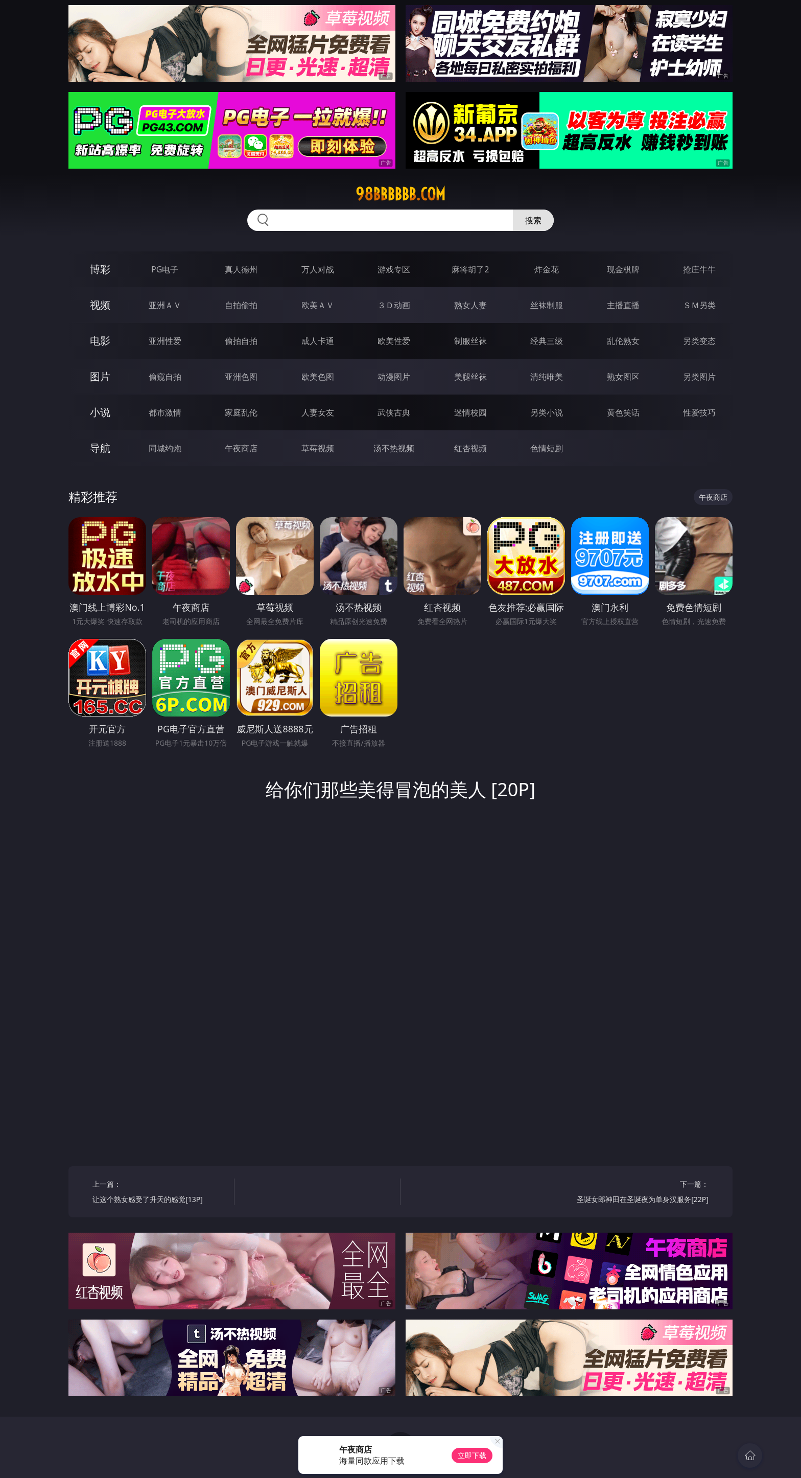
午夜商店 (241, 448)
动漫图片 (394, 376)
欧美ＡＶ (317, 305)
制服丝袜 (470, 341)
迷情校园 (470, 412)
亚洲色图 (241, 376)
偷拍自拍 (241, 341)
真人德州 (241, 269)
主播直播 (623, 305)
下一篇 (641, 1193)
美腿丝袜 (470, 376)
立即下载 (472, 1455)
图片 (100, 376)
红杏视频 (470, 448)
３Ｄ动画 (394, 305)
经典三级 (546, 341)
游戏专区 (394, 269)
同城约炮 (165, 448)
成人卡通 (317, 341)
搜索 (533, 220)
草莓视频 (317, 448)
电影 (100, 341)
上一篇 (159, 1193)
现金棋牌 (623, 269)
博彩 (100, 269)
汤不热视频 (393, 448)
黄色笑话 (623, 412)
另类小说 (546, 412)
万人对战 (317, 269)
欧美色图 (317, 376)
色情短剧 (546, 448)
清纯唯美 (546, 376)
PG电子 (164, 269)
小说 (100, 412)
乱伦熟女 (623, 341)
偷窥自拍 (165, 376)
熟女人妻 (470, 305)
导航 (100, 448)
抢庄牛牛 (699, 269)
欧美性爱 (394, 341)
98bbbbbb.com (400, 194)
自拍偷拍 (241, 305)
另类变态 (699, 341)
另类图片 (699, 376)
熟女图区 (623, 376)
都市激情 (165, 412)
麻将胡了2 (470, 269)
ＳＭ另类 (699, 305)
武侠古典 (394, 412)
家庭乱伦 (241, 412)
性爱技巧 (699, 412)
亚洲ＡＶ (165, 305)
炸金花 (546, 269)
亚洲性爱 (165, 341)
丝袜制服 (546, 305)
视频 (100, 305)
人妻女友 (317, 412)
